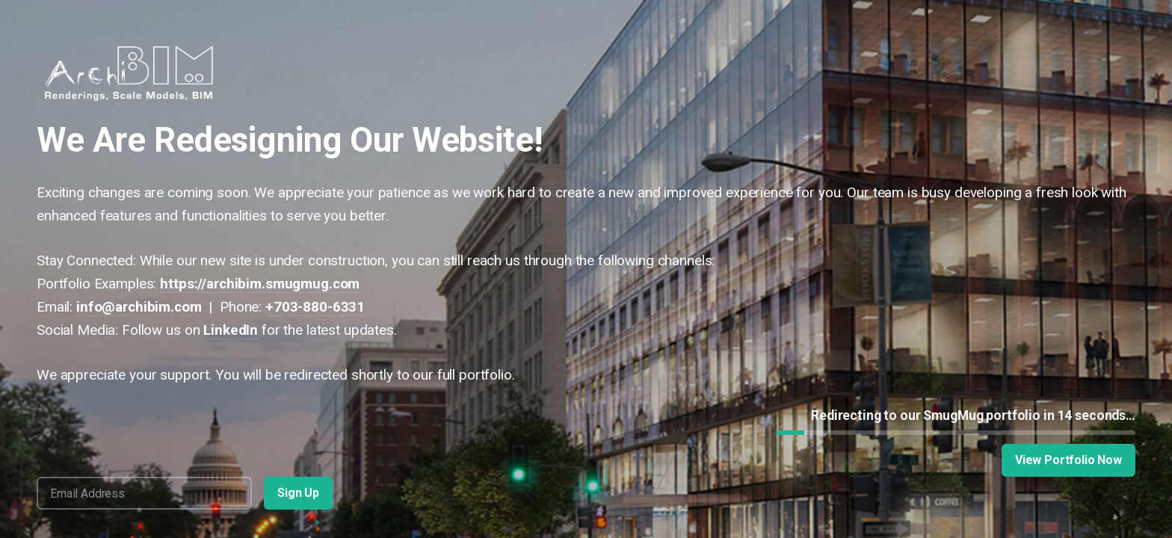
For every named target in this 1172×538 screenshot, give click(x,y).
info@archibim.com (139, 306)
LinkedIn (230, 329)
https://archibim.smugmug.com (260, 283)
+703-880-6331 (315, 306)
